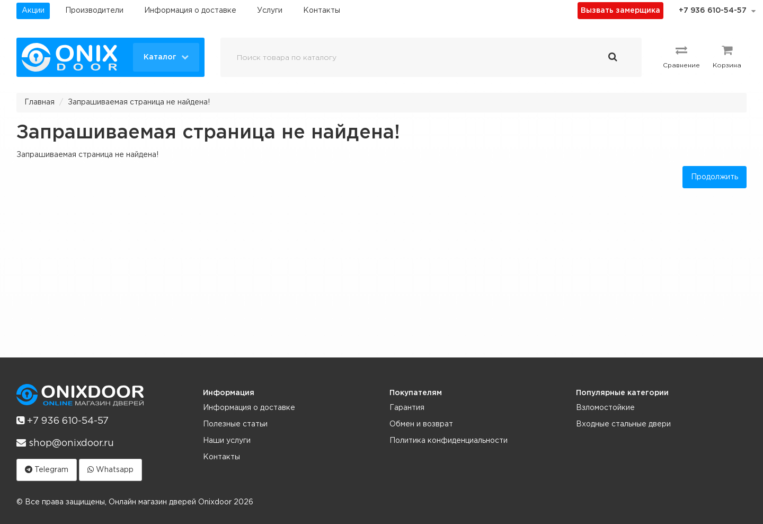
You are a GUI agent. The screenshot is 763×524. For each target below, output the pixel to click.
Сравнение (681, 56)
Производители (94, 10)
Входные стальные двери (623, 424)
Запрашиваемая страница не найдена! (139, 102)
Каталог (166, 56)
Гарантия (406, 408)
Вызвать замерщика (620, 10)
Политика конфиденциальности (448, 441)
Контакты (321, 10)
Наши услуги (227, 441)
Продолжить (714, 177)
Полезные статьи (235, 424)
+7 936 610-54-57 (713, 10)
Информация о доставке (190, 10)
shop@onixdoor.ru (65, 443)
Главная (39, 102)
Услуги (269, 10)
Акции (33, 10)
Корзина (727, 56)
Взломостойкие (605, 408)
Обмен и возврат (421, 424)
